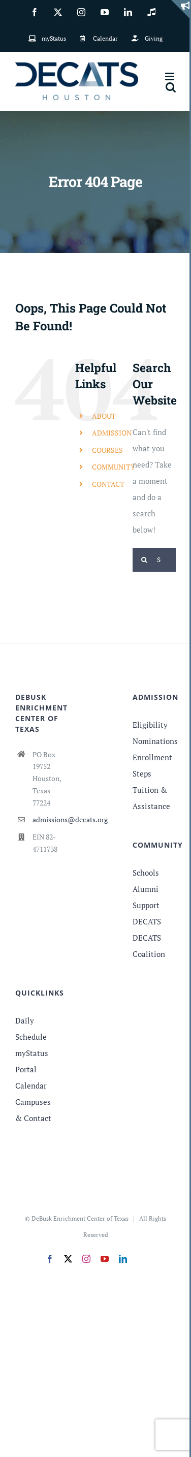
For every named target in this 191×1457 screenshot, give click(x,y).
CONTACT (108, 484)
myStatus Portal (31, 1061)
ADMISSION (112, 433)
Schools (146, 872)
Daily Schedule (31, 1028)
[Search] (144, 560)
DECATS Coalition (149, 946)
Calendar (31, 1085)
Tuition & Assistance (151, 798)
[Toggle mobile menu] (170, 76)
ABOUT (104, 416)
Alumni (145, 889)
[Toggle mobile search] (171, 87)
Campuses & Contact (33, 1110)
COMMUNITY (113, 467)
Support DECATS (147, 913)
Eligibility (150, 725)
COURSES (107, 450)
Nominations (154, 741)
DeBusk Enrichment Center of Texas (80, 1218)
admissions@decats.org (46, 819)
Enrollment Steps (152, 765)
